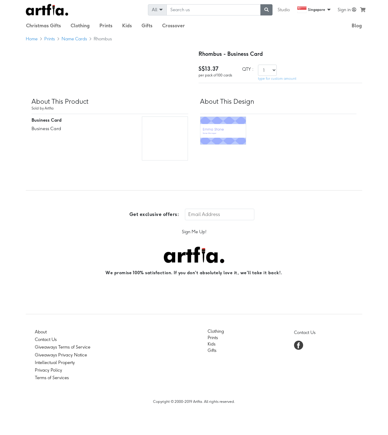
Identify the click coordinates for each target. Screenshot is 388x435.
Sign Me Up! (194, 231)
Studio (284, 9)
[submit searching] (266, 9)
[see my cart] (363, 10)
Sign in (347, 9)
